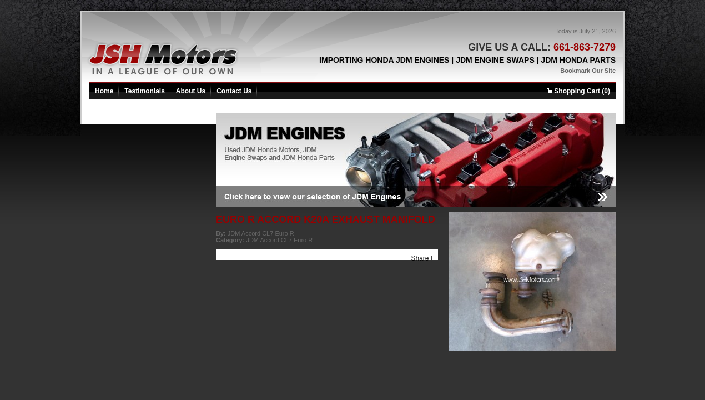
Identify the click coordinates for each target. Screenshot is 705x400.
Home (104, 91)
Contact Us (233, 91)
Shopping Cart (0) (578, 91)
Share (420, 258)
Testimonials (144, 91)
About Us (190, 91)
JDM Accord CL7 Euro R (261, 233)
